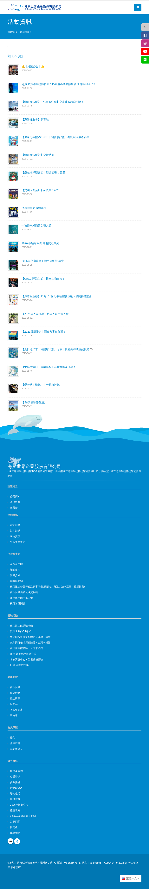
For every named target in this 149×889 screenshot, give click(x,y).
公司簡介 (15, 496)
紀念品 (14, 704)
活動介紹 (15, 575)
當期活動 (15, 525)
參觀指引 (15, 782)
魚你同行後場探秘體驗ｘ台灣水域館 (30, 642)
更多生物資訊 (17, 542)
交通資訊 (15, 776)
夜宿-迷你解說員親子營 (23, 653)
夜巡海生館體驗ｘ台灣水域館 (26, 648)
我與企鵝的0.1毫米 (20, 631)
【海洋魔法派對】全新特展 (38, 155)
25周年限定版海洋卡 (34, 208)
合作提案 (15, 502)
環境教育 (15, 799)
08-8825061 (95, 862)
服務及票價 (16, 771)
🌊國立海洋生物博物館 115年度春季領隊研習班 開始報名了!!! (58, 84)
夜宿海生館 (16, 564)
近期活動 (24, 31)
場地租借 (15, 793)
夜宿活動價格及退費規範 (24, 592)
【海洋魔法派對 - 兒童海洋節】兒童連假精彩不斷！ (53, 102)
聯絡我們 (15, 833)
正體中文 (129, 878)
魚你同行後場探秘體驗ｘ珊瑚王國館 (30, 637)
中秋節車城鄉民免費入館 (36, 225)
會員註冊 (15, 743)
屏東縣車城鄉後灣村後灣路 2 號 (34, 862)
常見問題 (15, 821)
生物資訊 (15, 536)
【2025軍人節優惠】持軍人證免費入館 (45, 314)
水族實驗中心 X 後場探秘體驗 (26, 659)
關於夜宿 (15, 569)
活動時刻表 (16, 788)
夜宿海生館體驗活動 (21, 625)
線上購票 (15, 698)
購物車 (14, 715)
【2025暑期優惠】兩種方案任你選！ (44, 331)
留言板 (14, 827)
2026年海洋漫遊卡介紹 (23, 816)
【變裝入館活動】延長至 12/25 (40, 190)
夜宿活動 (15, 687)
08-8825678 (70, 862)
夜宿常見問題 (17, 603)
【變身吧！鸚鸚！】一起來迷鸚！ (42, 384)
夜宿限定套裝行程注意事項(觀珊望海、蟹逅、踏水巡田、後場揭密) (47, 586)
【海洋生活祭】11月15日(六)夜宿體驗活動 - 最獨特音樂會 (57, 296)
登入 (12, 737)
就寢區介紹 (16, 581)
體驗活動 (15, 693)
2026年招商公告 (19, 804)
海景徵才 (15, 507)
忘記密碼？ (16, 748)
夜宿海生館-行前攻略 (22, 598)
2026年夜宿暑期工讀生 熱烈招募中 (43, 261)
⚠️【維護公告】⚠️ (33, 66)
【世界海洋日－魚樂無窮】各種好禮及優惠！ (49, 367)
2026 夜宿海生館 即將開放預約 (40, 243)
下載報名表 (16, 709)
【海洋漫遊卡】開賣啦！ (36, 119)
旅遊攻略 (15, 810)
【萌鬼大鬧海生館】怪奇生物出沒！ (43, 278)
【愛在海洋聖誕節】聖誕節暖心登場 (43, 172)
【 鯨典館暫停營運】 (34, 402)
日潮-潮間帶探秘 (19, 665)
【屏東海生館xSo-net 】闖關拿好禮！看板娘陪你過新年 (55, 137)
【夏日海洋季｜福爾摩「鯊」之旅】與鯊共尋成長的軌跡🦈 (57, 349)
